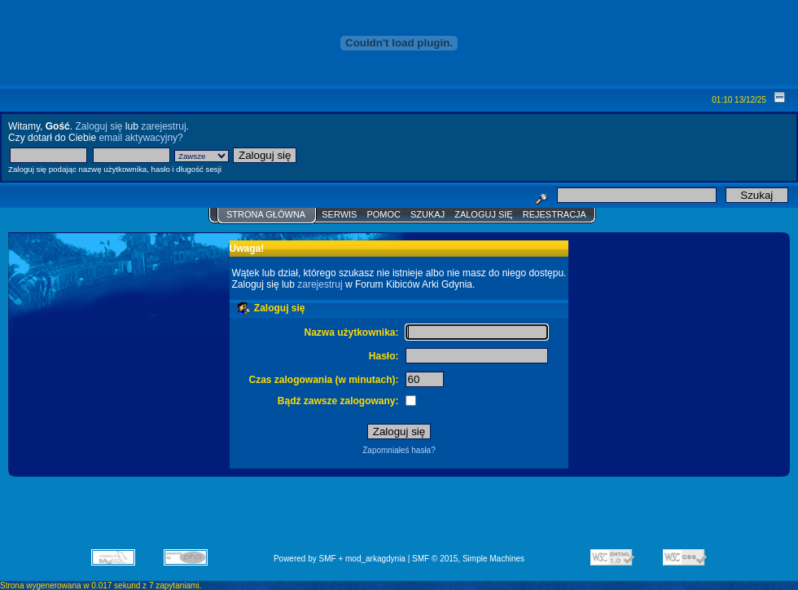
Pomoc (383, 214)
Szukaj (427, 214)
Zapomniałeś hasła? (399, 450)
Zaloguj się (98, 126)
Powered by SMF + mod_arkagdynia (340, 558)
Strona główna (265, 214)
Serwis (339, 214)
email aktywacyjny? (140, 137)
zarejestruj (163, 126)
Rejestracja (554, 214)
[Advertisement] (399, 518)
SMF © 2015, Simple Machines (468, 558)
